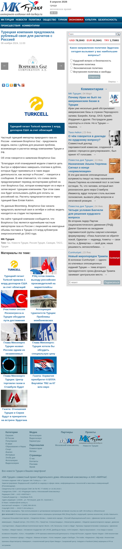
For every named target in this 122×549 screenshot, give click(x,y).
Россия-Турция (37, 243)
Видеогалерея (12, 463)
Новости (21, 19)
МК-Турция (7, 19)
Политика (35, 19)
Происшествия (10, 25)
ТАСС (59, 243)
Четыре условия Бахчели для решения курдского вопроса (85, 214)
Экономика (76, 19)
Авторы (32, 451)
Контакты (33, 461)
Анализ (9, 452)
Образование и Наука (16, 446)
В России (10, 438)
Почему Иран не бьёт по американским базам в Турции (84, 101)
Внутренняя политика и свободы (92, 71)
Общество (49, 19)
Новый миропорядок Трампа (88, 256)
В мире (9, 444)
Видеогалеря (35, 438)
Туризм (62, 19)
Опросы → (113, 82)
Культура (90, 19)
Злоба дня (10, 457)
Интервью (10, 455)
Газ (8, 243)
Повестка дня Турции (81, 160)
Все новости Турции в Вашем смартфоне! (24, 471)
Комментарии (31, 25)
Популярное (11, 441)
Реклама (33, 464)
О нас (32, 458)
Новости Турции (19, 243)
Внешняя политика (84, 64)
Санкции (50, 243)
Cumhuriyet (75, 252)
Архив (32, 467)
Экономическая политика (88, 68)
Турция (4, 246)
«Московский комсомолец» (73, 477)
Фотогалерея (12, 460)
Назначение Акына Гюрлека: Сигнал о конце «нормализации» (87, 167)
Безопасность (107, 19)
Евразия (9, 435)
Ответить (94, 76)
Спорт (8, 449)
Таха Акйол (74, 132)
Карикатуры (34, 441)
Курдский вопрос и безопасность (92, 60)
